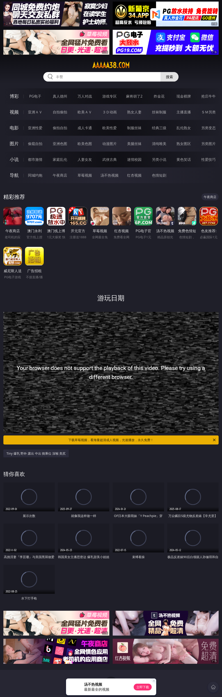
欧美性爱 (109, 127)
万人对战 (85, 96)
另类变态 (208, 127)
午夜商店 (60, 175)
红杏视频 (134, 175)
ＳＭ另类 (208, 112)
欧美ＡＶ (85, 112)
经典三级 (159, 127)
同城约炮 (35, 175)
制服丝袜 (134, 127)
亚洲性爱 (35, 127)
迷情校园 (134, 159)
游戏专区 (109, 96)
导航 (14, 175)
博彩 (14, 96)
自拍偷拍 (60, 112)
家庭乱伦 (60, 159)
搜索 (169, 76)
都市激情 (35, 159)
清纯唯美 (159, 143)
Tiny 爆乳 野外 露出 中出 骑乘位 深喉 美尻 (36, 453)
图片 (14, 143)
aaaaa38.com (111, 65)
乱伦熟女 (183, 127)
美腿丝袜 (134, 143)
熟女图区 (183, 143)
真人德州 (60, 96)
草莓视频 (85, 175)
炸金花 (159, 96)
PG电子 (35, 96)
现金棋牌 (183, 96)
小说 (14, 159)
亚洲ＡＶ (35, 112)
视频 (14, 112)
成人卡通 (85, 127)
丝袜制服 (159, 112)
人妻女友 (85, 159)
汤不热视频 (110, 175)
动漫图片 (109, 143)
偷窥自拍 (35, 143)
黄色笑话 (183, 159)
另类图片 (208, 143)
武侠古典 (109, 159)
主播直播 (183, 112)
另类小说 (159, 159)
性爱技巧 (208, 159)
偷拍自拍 (60, 127)
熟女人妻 (134, 112)
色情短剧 (159, 175)
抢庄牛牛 (208, 96)
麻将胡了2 (134, 96)
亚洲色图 (60, 143)
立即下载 (142, 687)
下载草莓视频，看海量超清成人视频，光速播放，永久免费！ (142, 440)
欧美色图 (85, 143)
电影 (14, 128)
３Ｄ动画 (109, 112)
